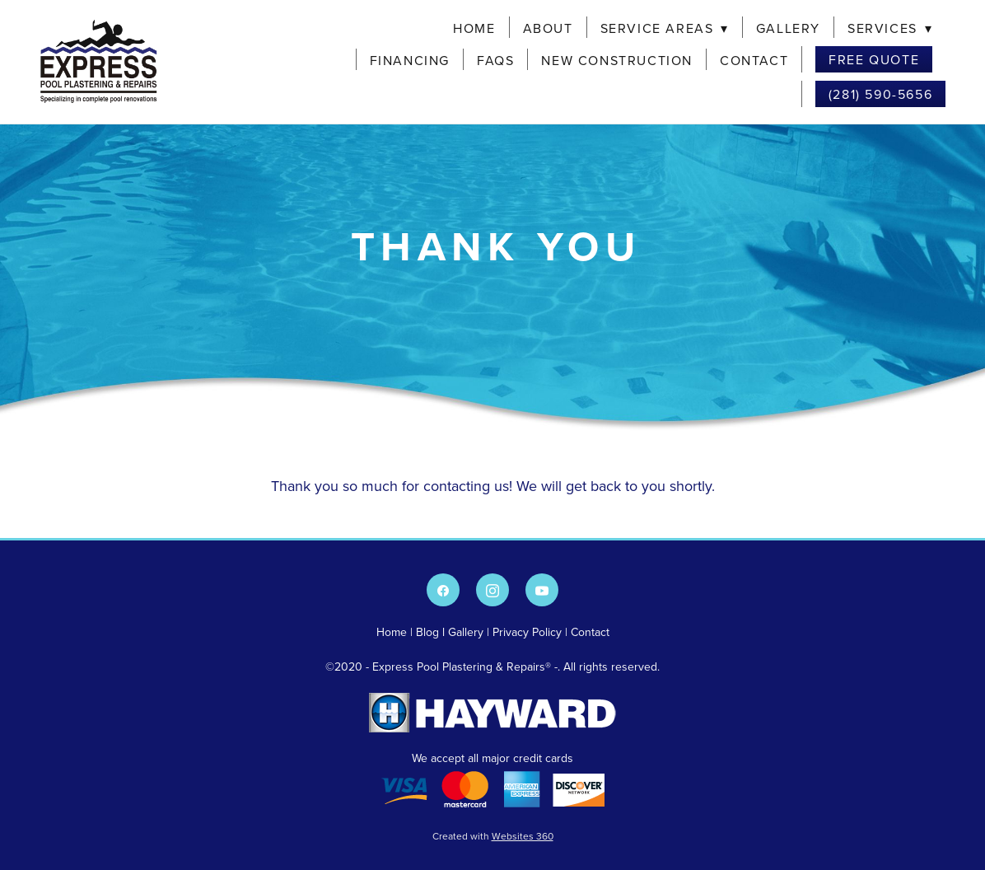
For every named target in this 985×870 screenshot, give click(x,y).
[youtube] (541, 589)
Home (474, 28)
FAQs (495, 60)
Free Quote (874, 59)
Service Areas (664, 28)
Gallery (788, 28)
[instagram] (492, 589)
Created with (492, 836)
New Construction (617, 60)
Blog (427, 632)
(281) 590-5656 (880, 94)
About (548, 28)
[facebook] (443, 589)
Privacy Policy (527, 632)
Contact (754, 60)
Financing (410, 60)
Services (889, 28)
